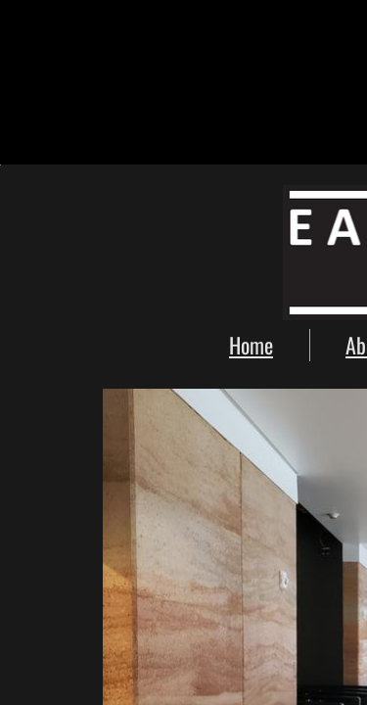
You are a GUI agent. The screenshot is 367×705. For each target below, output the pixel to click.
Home (251, 344)
